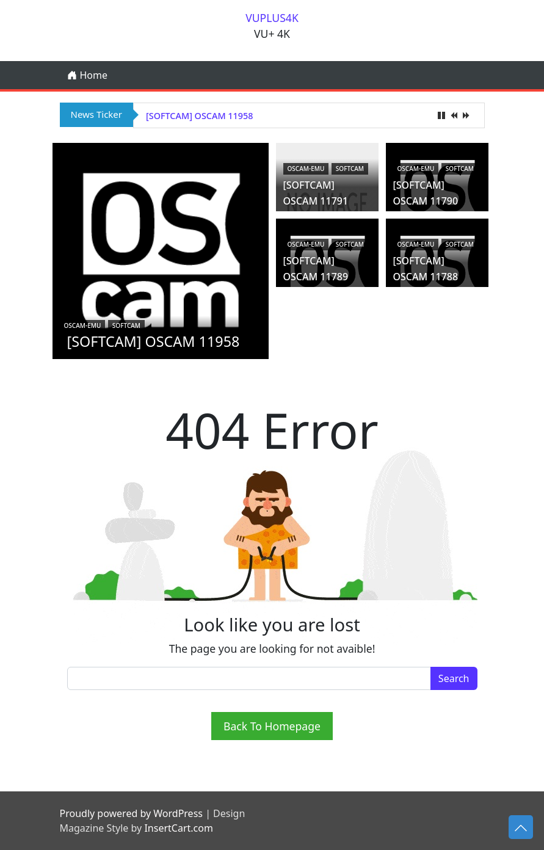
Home (87, 75)
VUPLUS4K (272, 17)
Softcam (126, 307)
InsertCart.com (178, 828)
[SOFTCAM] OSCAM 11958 (199, 116)
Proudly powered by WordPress (131, 813)
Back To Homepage (272, 726)
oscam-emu (82, 307)
